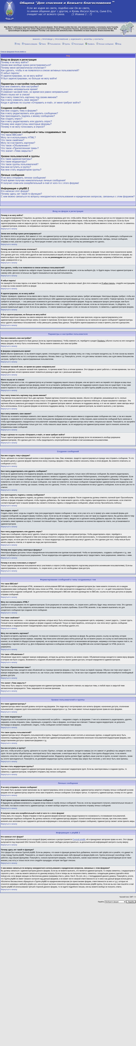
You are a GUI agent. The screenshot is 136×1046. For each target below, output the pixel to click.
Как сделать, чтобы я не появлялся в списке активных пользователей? (40, 70)
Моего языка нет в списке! (15, 94)
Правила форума (29, 44)
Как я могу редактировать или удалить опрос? (26, 121)
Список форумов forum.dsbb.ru (13, 52)
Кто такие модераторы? (14, 161)
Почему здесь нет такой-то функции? (21, 194)
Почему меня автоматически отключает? (23, 67)
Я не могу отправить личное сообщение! (23, 177)
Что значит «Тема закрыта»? (17, 151)
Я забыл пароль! (10, 73)
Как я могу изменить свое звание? (20, 100)
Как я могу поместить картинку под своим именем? (29, 97)
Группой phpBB (79, 839)
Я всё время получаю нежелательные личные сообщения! (33, 180)
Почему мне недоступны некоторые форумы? (26, 124)
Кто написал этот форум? (15, 191)
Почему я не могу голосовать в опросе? (23, 126)
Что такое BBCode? (11, 135)
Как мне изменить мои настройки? (20, 86)
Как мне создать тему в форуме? (19, 110)
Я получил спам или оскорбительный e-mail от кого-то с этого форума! (40, 183)
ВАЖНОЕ (36, 39)
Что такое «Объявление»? (15, 145)
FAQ (17, 44)
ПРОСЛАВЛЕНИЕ (61, 39)
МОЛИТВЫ (88, 39)
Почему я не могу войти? (15, 62)
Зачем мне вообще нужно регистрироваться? (26, 65)
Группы (66, 44)
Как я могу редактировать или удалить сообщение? (29, 113)
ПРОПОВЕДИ (47, 39)
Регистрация (77, 44)
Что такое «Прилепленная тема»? (20, 148)
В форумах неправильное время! (19, 89)
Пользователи (54, 44)
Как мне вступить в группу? (16, 167)
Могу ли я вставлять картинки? (18, 143)
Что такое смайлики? (12, 140)
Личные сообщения (105, 44)
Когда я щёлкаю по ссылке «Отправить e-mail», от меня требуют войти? (41, 102)
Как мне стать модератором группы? (21, 169)
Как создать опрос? (11, 118)
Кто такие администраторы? (16, 159)
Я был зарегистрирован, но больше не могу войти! (29, 78)
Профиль (90, 44)
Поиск (42, 44)
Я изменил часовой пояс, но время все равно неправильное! (34, 92)
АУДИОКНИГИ (76, 39)
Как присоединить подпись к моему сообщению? (28, 116)
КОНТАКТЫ (98, 39)
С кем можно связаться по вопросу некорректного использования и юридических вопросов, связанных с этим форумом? (68, 196)
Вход (118, 44)
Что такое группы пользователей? (19, 164)
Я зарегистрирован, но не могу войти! (22, 76)
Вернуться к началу (9, 229)
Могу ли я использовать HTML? (18, 137)
